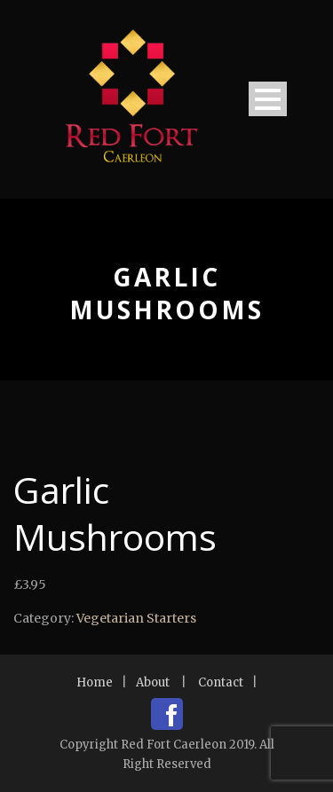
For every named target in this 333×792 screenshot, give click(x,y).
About (153, 682)
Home (94, 682)
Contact (220, 682)
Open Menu (268, 99)
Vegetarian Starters (136, 618)
